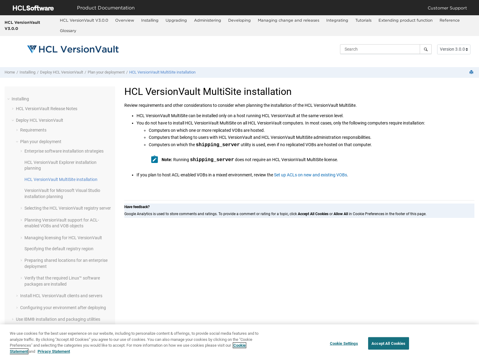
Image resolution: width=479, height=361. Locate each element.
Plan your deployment (106, 72)
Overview (124, 20)
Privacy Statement (54, 354)
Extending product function (405, 20)
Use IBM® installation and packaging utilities (58, 319)
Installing (150, 20)
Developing (239, 20)
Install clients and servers (61, 295)
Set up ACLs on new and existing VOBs (310, 174)
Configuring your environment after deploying (63, 307)
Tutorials (363, 20)
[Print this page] (472, 72)
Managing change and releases (288, 20)
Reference (450, 20)
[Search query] (386, 49)
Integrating (337, 20)
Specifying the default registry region (58, 248)
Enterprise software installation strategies (64, 151)
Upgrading (176, 20)
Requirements (33, 130)
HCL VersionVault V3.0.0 (22, 25)
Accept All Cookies (388, 346)
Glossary (68, 30)
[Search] (426, 49)
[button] (9, 99)
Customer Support (447, 7)
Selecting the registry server (67, 208)
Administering (207, 20)
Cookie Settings (344, 346)
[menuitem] (84, 20)
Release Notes (46, 108)
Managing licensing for (63, 237)
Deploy (61, 72)
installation (162, 72)
